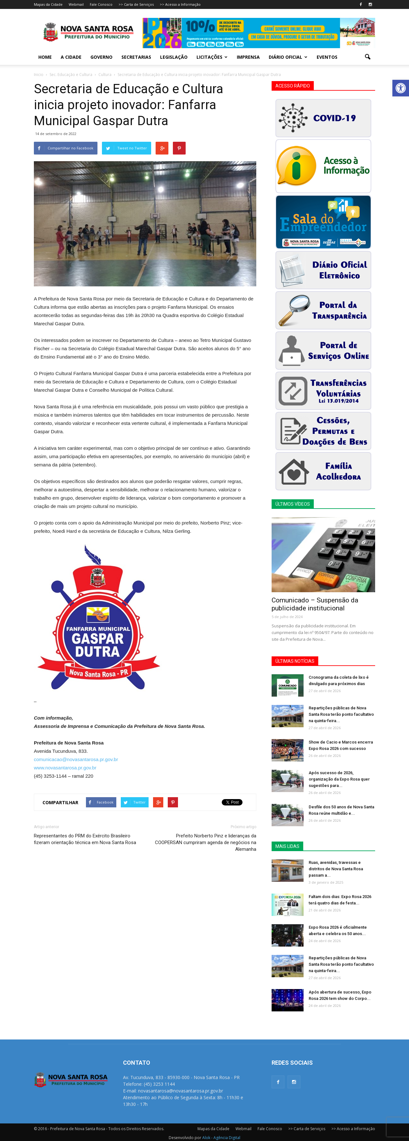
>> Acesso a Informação (180, 4)
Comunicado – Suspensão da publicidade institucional (315, 604)
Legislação (174, 57)
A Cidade (71, 57)
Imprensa (248, 57)
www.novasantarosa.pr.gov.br (65, 767)
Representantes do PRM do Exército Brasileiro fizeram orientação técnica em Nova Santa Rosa (85, 839)
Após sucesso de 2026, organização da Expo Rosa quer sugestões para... (339, 779)
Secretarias (136, 57)
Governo (101, 57)
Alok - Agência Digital (221, 1137)
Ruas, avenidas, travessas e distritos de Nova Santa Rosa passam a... (336, 869)
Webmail (76, 4)
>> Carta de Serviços (136, 4)
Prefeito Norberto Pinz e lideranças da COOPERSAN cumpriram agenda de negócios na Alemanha (205, 842)
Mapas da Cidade (48, 4)
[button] (400, 88)
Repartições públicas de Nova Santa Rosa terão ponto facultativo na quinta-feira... (341, 714)
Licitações (212, 57)
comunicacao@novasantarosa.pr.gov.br (76, 759)
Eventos (327, 57)
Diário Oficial (288, 57)
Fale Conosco (101, 4)
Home (45, 57)
